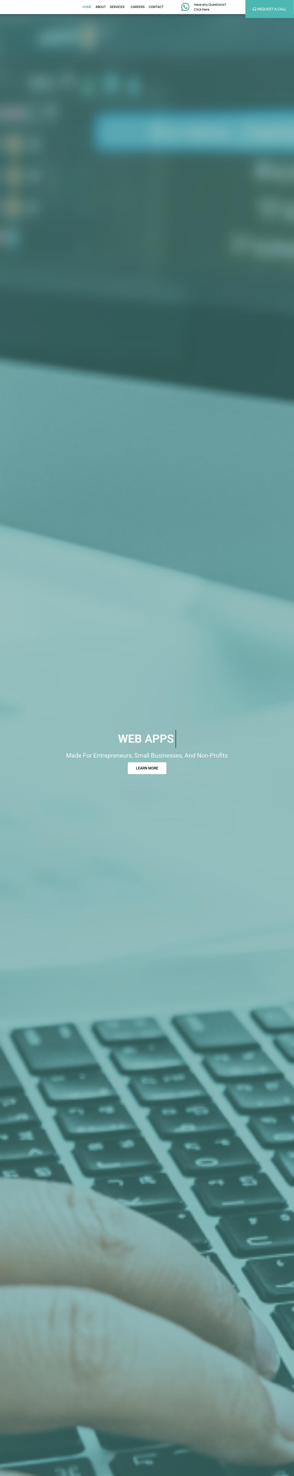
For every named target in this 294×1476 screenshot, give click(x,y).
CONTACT (156, 8)
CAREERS (138, 8)
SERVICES (118, 8)
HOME (86, 8)
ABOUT (101, 8)
